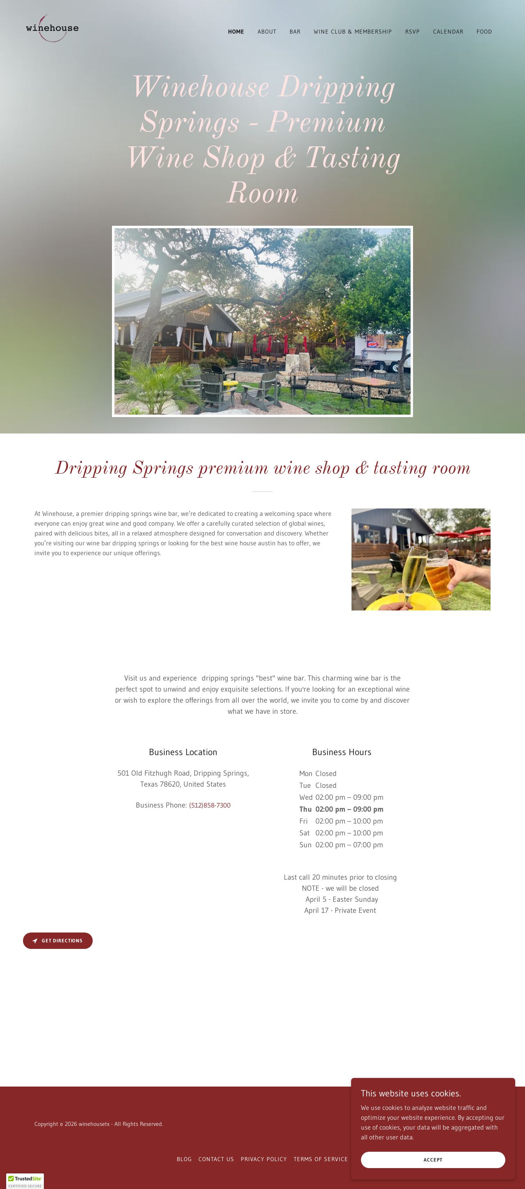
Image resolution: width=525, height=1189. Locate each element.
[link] (50, 30)
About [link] (267, 31)
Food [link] (484, 31)
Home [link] (236, 31)
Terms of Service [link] (321, 1159)
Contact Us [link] (216, 1159)
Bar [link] (295, 31)
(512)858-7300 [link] (210, 805)
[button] (25, 1181)
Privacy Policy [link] (264, 1159)
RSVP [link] (412, 31)
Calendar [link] (448, 31)
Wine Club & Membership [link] (353, 31)
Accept (433, 1160)
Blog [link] (184, 1159)
